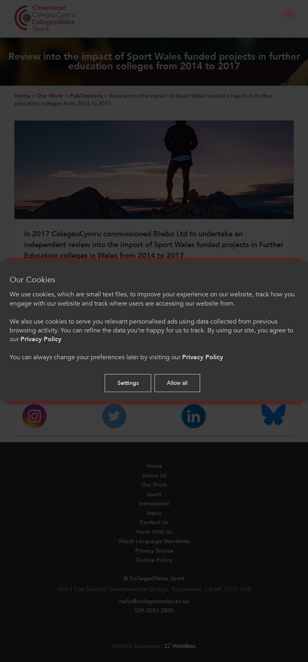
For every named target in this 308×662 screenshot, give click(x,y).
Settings (128, 383)
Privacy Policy (40, 339)
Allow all (177, 383)
